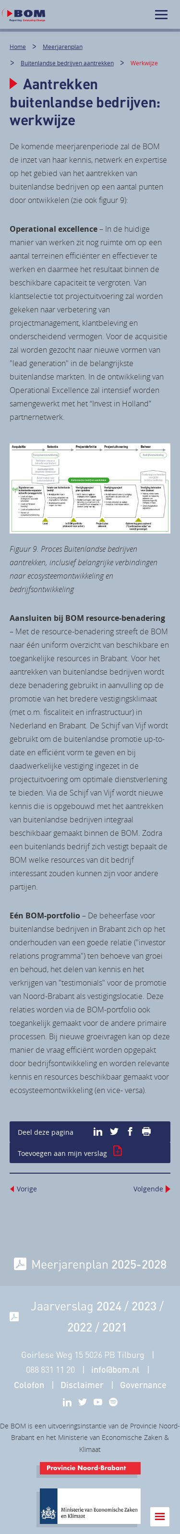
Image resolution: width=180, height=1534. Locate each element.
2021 (114, 1327)
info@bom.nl (115, 1369)
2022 (79, 1327)
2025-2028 (139, 1264)
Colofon (29, 1384)
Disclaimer (82, 1384)
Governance (143, 1384)
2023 (144, 1305)
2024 (108, 1305)
